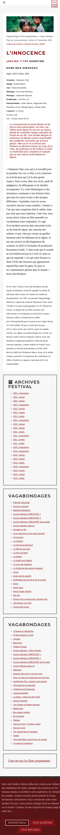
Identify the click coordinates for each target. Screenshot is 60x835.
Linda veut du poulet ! (22, 576)
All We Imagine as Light (23, 635)
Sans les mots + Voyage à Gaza (26, 724)
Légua (15, 572)
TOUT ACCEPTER (42, 822)
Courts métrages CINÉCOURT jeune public (31, 522)
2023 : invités (18, 416)
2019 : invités (18, 463)
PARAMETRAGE (17, 822)
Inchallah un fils (19, 530)
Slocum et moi (19, 728)
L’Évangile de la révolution (24, 685)
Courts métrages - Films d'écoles (27, 650)
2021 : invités (18, 443)
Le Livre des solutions (22, 564)
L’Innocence (18, 537)
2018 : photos (19, 474)
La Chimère (18, 541)
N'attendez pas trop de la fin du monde (29, 580)
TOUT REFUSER (30, 829)
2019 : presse (19, 455)
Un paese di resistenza (23, 743)
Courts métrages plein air (24, 526)
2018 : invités (18, 478)
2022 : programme (21, 420)
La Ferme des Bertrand (23, 545)
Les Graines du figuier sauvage (26, 705)
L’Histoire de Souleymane (24, 689)
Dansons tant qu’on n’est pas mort (27, 674)
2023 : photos (19, 412)
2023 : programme (21, 405)
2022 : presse (19, 424)
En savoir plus (19, 811)
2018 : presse (19, 470)
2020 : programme (21, 447)
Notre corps (18, 588)
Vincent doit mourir (21, 607)
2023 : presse (19, 409)
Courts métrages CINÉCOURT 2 (27, 518)
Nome (15, 584)
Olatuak (16, 720)
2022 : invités (18, 432)
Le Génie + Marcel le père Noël (26, 697)
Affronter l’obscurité (21, 502)
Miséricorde (18, 708)
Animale (16, 639)
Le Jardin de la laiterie (22, 560)
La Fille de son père (21, 549)
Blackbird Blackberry (22, 510)
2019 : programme (21, 451)
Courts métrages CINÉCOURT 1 (27, 514)
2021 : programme (21, 436)
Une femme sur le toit (22, 603)
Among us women (20, 506)
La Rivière (17, 557)
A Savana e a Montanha (23, 631)
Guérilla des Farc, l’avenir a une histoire (30, 681)
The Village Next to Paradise (25, 732)
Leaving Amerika (20, 701)
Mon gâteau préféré (21, 712)
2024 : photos (19, 401)
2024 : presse (19, 397)
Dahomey (17, 670)
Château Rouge (20, 647)
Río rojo (16, 595)
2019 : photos (19, 459)
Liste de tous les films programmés (29, 760)
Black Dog (17, 643)
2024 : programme (21, 393)
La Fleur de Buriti (20, 553)
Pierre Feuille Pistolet (22, 591)
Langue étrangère (20, 693)
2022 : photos (19, 428)
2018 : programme (21, 467)
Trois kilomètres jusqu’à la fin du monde (30, 739)
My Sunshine (18, 716)
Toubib (16, 736)
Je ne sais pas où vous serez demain (29, 533)
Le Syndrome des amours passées (28, 568)
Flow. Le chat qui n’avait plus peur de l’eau (31, 678)
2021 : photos (19, 440)
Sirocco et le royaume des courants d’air (30, 599)
